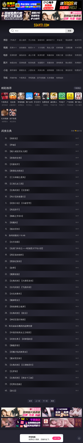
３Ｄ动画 (41, 47)
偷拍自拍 (22, 55)
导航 (5, 77)
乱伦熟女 (68, 55)
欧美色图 (31, 62)
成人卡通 (31, 55)
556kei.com (41, 25)
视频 (5, 47)
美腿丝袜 (50, 62)
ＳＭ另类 (78, 47)
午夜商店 (22, 78)
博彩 (5, 39)
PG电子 (13, 40)
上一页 (37, 401)
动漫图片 (41, 62)
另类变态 (78, 55)
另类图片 (78, 62)
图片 (5, 62)
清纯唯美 (59, 62)
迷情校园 (50, 70)
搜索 (69, 31)
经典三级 (59, 55)
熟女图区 (68, 62)
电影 (5, 55)
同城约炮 (13, 78)
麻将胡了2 (50, 40)
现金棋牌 (68, 40)
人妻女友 (31, 70)
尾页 (52, 401)
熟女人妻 (50, 47)
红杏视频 (50, 78)
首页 (30, 401)
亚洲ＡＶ (13, 47)
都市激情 (13, 70)
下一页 (45, 401)
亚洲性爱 (13, 55)
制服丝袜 (50, 55)
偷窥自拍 (13, 62)
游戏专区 (41, 40)
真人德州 (22, 40)
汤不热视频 (41, 78)
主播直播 (68, 47)
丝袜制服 (59, 47)
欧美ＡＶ (31, 47)
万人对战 (31, 40)
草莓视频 (31, 78)
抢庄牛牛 (78, 40)
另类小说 (59, 70)
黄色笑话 (68, 70)
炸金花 (59, 40)
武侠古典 (41, 70)
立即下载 (57, 438)
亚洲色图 (22, 62)
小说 (5, 70)
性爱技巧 (78, 70)
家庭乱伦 (22, 70)
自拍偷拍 (22, 47)
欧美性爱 (41, 55)
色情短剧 (59, 78)
